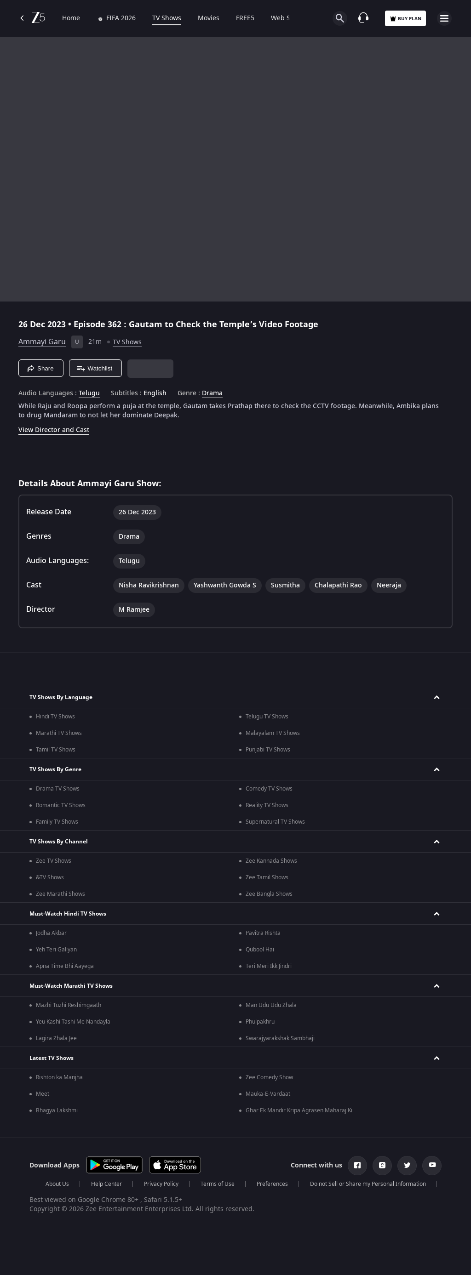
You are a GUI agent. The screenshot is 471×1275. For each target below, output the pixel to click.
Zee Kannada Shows (271, 861)
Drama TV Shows (58, 789)
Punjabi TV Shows (268, 750)
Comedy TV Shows (269, 789)
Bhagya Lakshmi (57, 1110)
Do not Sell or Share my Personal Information (368, 1184)
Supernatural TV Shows (275, 822)
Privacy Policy (161, 1184)
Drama (212, 393)
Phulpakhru (260, 1022)
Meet (42, 1094)
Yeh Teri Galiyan (56, 949)
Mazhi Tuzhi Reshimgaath (68, 1005)
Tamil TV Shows (55, 750)
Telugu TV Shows (267, 716)
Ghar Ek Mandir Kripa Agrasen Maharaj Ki (299, 1110)
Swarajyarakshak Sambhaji (280, 1038)
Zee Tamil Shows (267, 877)
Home (71, 18)
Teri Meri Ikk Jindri (269, 966)
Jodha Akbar (51, 933)
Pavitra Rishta (263, 933)
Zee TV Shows (53, 861)
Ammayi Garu (42, 341)
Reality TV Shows (267, 805)
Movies (208, 18)
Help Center (106, 1184)
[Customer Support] (363, 18)
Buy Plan (405, 18)
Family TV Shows (57, 822)
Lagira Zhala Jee (56, 1038)
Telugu (89, 393)
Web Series (288, 18)
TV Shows (166, 18)
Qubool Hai (260, 949)
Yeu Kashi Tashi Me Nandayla (73, 1022)
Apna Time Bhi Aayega (65, 966)
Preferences (272, 1184)
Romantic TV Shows (61, 805)
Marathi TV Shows (59, 733)
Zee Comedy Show (269, 1077)
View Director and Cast (53, 430)
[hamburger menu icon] (444, 18)
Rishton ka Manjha (59, 1077)
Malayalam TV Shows (273, 733)
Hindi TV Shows (55, 716)
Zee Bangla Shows (269, 894)
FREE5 (245, 18)
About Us (57, 1184)
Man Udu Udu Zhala (271, 1005)
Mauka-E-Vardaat (268, 1094)
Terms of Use (218, 1184)
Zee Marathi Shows (60, 894)
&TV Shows (50, 877)
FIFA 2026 (116, 18)
